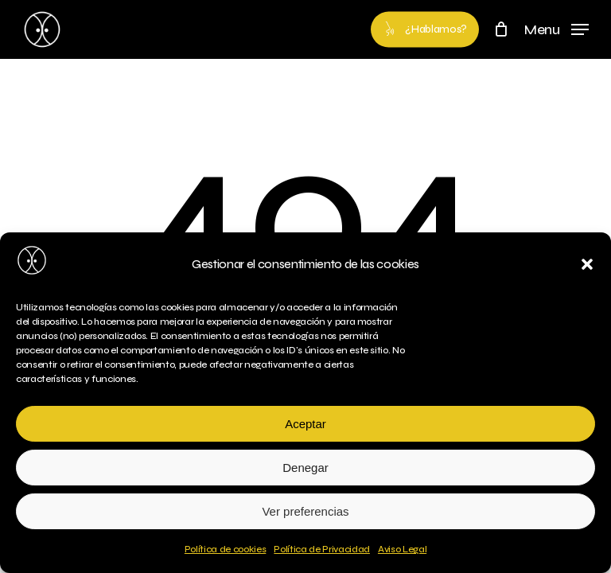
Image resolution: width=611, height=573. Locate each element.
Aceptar (305, 424)
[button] (587, 264)
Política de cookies (226, 549)
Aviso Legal (402, 549)
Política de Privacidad (322, 549)
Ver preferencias (305, 511)
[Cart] (500, 29)
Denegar (305, 467)
